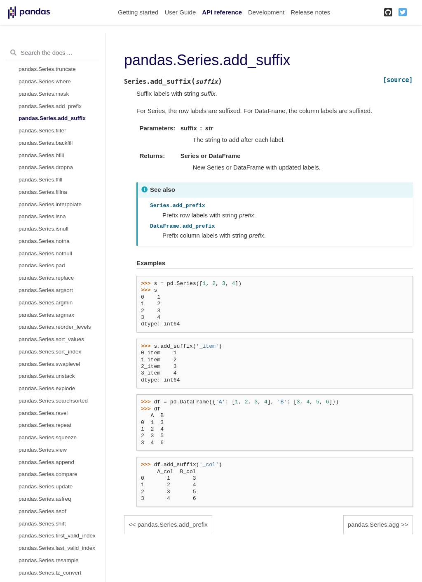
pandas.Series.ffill (40, 180)
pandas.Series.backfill (46, 143)
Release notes (310, 12)
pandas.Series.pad (42, 265)
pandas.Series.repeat (45, 425)
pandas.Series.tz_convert (50, 573)
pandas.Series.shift (42, 524)
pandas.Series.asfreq (45, 499)
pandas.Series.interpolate (50, 204)
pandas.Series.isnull (43, 229)
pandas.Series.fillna (43, 192)
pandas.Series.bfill (41, 155)
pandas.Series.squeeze (48, 437)
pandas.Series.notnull (45, 253)
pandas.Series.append (46, 462)
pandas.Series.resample (49, 560)
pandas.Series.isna (42, 216)
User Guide (180, 12)
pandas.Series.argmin (46, 302)
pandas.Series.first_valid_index (57, 536)
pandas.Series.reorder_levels (55, 327)
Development (266, 12)
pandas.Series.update (46, 486)
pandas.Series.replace (46, 278)
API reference (222, 12)
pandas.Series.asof (42, 511)
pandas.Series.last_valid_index (57, 548)
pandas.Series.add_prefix (50, 106)
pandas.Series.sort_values (51, 339)
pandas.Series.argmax (46, 315)
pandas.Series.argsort (46, 290)
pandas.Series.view (43, 450)
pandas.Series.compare (48, 474)
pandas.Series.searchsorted (53, 401)
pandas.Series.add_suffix (52, 118)
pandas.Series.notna (44, 241)
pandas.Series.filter (42, 130)
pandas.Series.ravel (43, 413)
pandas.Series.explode (47, 388)
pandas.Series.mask (44, 94)
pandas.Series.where (45, 81)
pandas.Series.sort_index (50, 352)
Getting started (138, 12)
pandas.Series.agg (373, 524)
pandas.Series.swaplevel (49, 364)
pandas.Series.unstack (47, 376)
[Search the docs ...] (52, 52)
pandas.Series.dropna (46, 167)
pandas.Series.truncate (47, 69)
